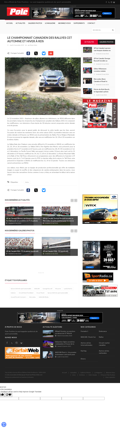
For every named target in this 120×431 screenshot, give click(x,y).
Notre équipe (93, 376)
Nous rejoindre (110, 378)
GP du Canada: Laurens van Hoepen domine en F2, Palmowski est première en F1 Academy (23, 221)
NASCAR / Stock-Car (88, 338)
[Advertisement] (47, 266)
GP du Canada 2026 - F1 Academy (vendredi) (22, 252)
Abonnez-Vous (64, 23)
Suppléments (79, 23)
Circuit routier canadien (104, 345)
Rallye (27, 183)
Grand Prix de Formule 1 (18, 298)
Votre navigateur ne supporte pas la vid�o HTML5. (100, 145)
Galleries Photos (85, 373)
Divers (83, 360)
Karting (83, 352)
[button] (4, 424)
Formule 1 (84, 332)
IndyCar (13, 294)
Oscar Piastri (40, 294)
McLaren (58, 290)
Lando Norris (68, 290)
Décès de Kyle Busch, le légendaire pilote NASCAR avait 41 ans (102, 91)
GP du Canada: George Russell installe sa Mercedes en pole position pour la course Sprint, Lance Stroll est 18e (58, 222)
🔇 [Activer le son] (114, 157)
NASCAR (37, 290)
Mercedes (32, 298)
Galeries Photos (35, 23)
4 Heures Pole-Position (108, 376)
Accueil (9, 23)
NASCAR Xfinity (44, 298)
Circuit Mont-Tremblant (26, 294)
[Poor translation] (8, 396)
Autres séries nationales (104, 353)
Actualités (20, 23)
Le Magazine (50, 23)
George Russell (47, 290)
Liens (74, 376)
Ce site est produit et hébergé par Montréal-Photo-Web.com (23, 376)
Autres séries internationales (86, 345)
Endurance (103, 332)
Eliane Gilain (33, 45)
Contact (91, 23)
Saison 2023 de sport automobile (58, 294)
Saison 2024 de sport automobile (21, 290)
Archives (82, 376)
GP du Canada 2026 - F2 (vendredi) (55, 252)
